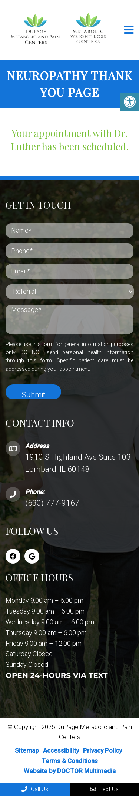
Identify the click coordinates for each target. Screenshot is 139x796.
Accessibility (61, 750)
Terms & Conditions (70, 761)
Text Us (104, 789)
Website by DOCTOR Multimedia (70, 771)
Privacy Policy (103, 750)
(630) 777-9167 (52, 502)
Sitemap (27, 750)
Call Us (34, 789)
